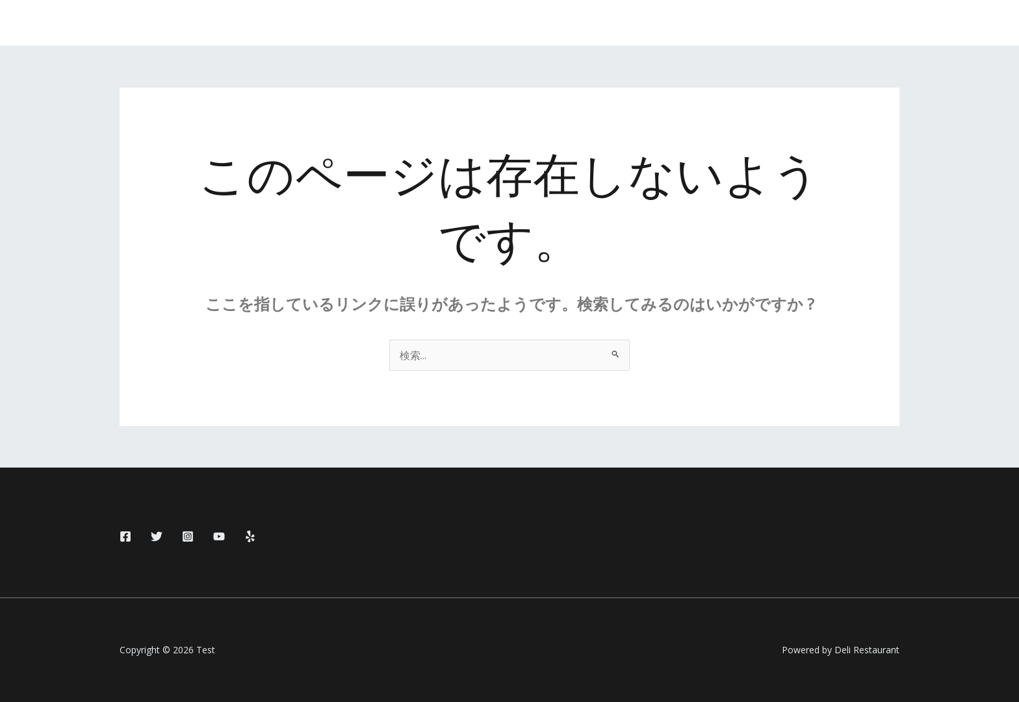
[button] (851, 22)
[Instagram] (188, 536)
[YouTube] (219, 536)
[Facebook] (125, 536)
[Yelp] (250, 536)
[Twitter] (156, 536)
